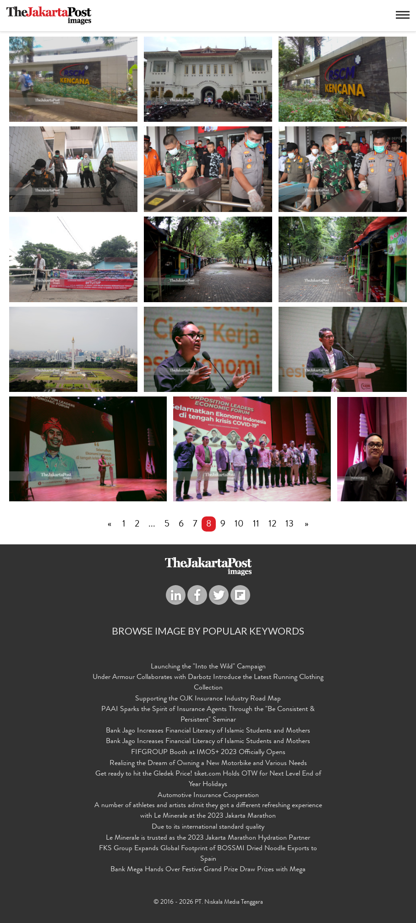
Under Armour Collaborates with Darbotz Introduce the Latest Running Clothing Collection (208, 683)
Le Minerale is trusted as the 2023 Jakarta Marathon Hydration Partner (208, 838)
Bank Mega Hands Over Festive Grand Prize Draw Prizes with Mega (208, 870)
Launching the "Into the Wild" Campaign (208, 667)
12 (272, 525)
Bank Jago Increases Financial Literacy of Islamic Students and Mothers (208, 731)
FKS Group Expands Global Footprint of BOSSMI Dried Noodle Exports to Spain (208, 854)
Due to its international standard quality (208, 827)
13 (289, 525)
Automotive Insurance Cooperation (208, 795)
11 (256, 525)
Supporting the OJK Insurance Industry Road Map (208, 699)
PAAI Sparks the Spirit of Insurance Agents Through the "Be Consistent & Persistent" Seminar (208, 715)
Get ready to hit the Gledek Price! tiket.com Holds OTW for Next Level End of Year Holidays (208, 779)
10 (239, 525)
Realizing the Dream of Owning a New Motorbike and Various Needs (208, 764)
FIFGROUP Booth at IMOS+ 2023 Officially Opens (208, 753)
